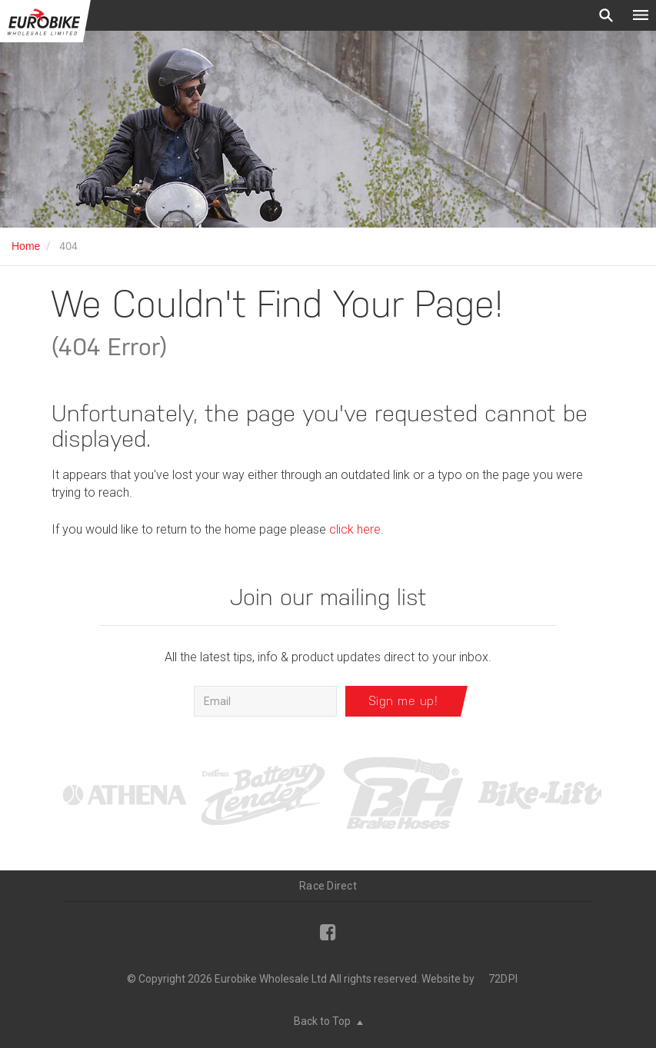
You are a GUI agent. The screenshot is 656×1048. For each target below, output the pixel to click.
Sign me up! (403, 701)
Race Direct (328, 886)
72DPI (503, 979)
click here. (356, 529)
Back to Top (328, 1021)
